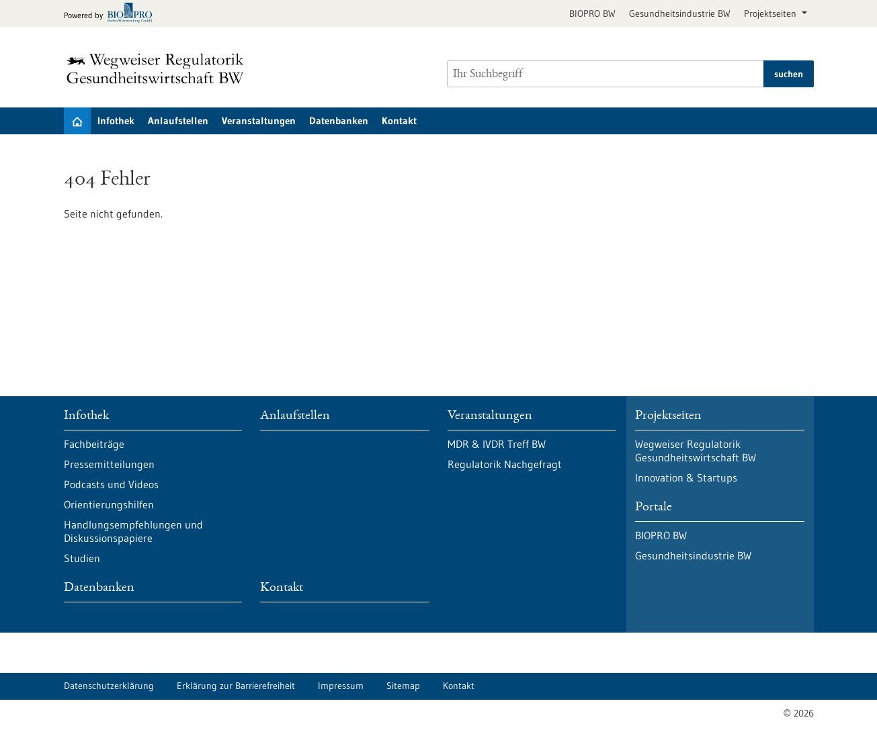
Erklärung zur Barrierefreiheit (236, 685)
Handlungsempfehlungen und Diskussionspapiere (133, 531)
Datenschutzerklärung (109, 685)
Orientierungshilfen (109, 504)
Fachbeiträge (94, 444)
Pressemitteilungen (109, 464)
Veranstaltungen (259, 120)
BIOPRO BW (592, 13)
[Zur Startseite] (158, 68)
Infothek (115, 120)
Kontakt (399, 120)
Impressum (341, 685)
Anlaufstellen (178, 120)
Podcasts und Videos (111, 484)
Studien (82, 558)
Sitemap (403, 685)
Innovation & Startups (686, 477)
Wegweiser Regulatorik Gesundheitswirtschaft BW (695, 450)
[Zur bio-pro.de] (112, 14)
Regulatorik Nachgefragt (505, 464)
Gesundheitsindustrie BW (679, 13)
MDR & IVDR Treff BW (497, 444)
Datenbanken (338, 120)
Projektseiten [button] (771, 13)
